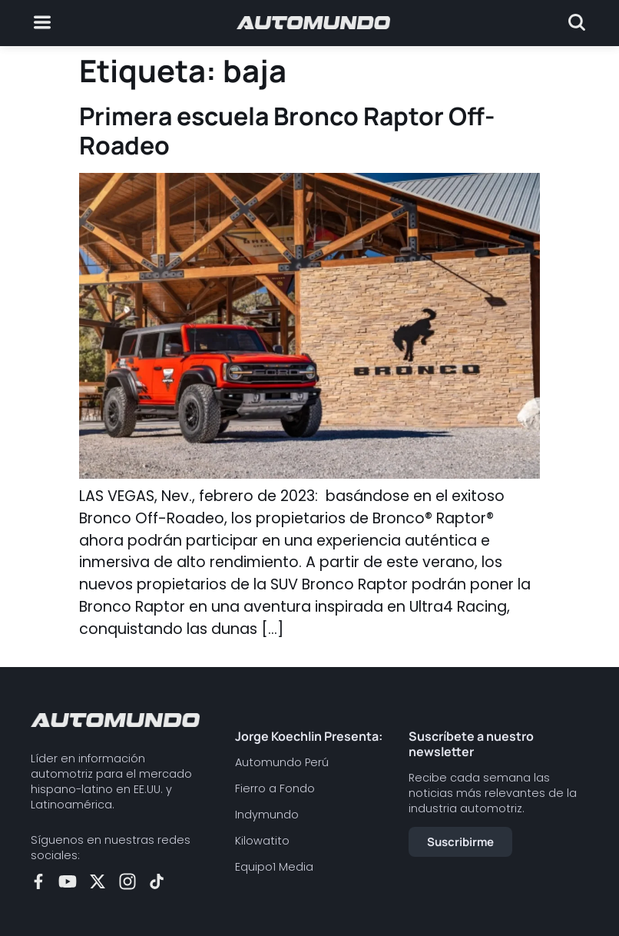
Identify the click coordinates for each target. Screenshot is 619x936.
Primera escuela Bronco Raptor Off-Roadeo (287, 130)
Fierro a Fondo (275, 788)
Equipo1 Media (274, 867)
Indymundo (267, 814)
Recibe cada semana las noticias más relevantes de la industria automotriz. (493, 793)
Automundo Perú (282, 762)
